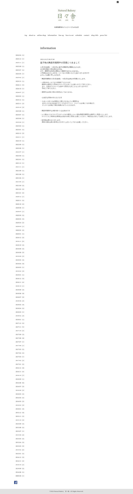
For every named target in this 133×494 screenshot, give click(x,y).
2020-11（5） (20, 200)
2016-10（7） (20, 375)
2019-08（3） (20, 252)
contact (86, 35)
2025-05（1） (20, 74)
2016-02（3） (20, 405)
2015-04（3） (20, 442)
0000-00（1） (20, 476)
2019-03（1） (20, 267)
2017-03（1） (20, 357)
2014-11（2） (20, 461)
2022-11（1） (20, 137)
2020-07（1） (20, 211)
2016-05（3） (20, 394)
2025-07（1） (20, 70)
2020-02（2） (20, 230)
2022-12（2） (20, 133)
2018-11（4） (20, 282)
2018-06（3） (20, 301)
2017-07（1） (20, 342)
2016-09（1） (20, 379)
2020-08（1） (20, 208)
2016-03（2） (20, 401)
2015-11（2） (20, 416)
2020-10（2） (20, 204)
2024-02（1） (20, 96)
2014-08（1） (20, 472)
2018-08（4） (20, 293)
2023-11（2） (20, 103)
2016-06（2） (20, 390)
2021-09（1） (20, 170)
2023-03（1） (20, 126)
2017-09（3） (20, 334)
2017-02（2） (20, 360)
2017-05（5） (20, 349)
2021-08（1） (20, 174)
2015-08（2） (20, 427)
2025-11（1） (20, 62)
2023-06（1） (20, 118)
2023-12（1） (20, 100)
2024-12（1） (20, 81)
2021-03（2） (20, 189)
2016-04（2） (20, 398)
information (52, 35)
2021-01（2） (20, 193)
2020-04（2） (20, 223)
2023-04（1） (20, 122)
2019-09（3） (20, 249)
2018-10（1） (20, 286)
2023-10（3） (20, 107)
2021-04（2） (20, 185)
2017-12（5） (20, 323)
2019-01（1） (20, 275)
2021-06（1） (20, 178)
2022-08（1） (20, 148)
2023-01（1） (20, 129)
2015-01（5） (20, 453)
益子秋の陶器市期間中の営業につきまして (60, 63)
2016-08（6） (20, 383)
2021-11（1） (20, 167)
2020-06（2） (20, 215)
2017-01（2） (20, 364)
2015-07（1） (20, 431)
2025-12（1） (20, 59)
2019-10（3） (20, 245)
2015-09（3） (20, 424)
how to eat (70, 35)
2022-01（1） (20, 159)
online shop (41, 35)
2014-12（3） (20, 457)
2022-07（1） (20, 152)
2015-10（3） (20, 420)
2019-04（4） (20, 263)
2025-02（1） (20, 77)
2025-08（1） (20, 66)
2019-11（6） (20, 241)
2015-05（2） (20, 438)
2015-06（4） (20, 435)
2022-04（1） (20, 155)
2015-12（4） (20, 412)
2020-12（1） (20, 196)
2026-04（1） (20, 55)
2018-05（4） (20, 304)
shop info (94, 35)
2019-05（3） (20, 260)
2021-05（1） (20, 182)
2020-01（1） (20, 234)
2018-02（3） (20, 316)
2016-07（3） (20, 386)
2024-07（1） (20, 92)
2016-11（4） (20, 371)
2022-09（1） (20, 144)
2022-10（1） (20, 141)
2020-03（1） (20, 226)
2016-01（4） (20, 409)
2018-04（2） (20, 308)
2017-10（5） (20, 330)
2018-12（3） (20, 278)
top (26, 35)
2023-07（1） (20, 115)
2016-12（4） (20, 368)
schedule (78, 35)
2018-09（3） (20, 290)
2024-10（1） (20, 88)
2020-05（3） (20, 219)
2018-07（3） (20, 297)
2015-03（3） (20, 446)
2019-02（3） (20, 271)
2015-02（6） (20, 450)
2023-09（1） (20, 111)
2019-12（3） (20, 237)
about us (32, 35)
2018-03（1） (20, 312)
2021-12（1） (20, 163)
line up (61, 35)
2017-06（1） (20, 345)
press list (103, 35)
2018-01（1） (20, 319)
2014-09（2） (20, 468)
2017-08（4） (20, 338)
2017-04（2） (20, 353)
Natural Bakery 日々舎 (62, 491)
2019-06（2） (20, 256)
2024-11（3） (20, 85)
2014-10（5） (20, 465)
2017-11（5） (20, 327)
